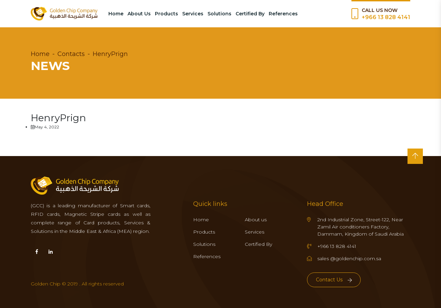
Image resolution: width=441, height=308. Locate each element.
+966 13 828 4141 (386, 17)
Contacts (71, 54)
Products (166, 14)
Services (192, 14)
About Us (139, 14)
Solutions (219, 14)
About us (256, 219)
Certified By (250, 14)
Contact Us (334, 280)
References (283, 14)
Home (115, 14)
